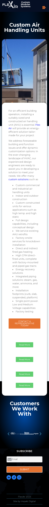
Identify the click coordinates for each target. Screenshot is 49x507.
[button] (44, 7)
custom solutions (18, 179)
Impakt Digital (28, 501)
